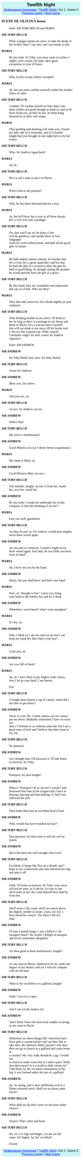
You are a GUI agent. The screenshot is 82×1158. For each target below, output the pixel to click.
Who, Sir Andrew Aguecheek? (27, 152)
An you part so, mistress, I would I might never (37, 547)
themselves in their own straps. (27, 116)
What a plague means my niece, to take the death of (40, 41)
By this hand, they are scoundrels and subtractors (38, 285)
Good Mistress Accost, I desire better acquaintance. (40, 447)
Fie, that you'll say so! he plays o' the (31, 232)
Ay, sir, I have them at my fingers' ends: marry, (37, 677)
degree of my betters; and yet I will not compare (38, 967)
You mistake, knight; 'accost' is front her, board (37, 486)
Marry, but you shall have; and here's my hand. (37, 580)
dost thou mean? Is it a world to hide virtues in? (38, 1065)
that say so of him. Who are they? (29, 289)
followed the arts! (19, 798)
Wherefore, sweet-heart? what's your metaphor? (38, 609)
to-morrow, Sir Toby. (21, 762)
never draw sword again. (24, 535)
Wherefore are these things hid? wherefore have (38, 1038)
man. (12, 918)
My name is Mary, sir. (22, 460)
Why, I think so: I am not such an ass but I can (37, 635)
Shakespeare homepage (20, 9)
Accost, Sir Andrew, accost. (26, 409)
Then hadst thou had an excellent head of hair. (37, 810)
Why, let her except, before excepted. (31, 77)
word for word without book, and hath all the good (39, 242)
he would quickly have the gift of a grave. (34, 272)
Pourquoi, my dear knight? (25, 775)
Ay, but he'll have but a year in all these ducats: (37, 216)
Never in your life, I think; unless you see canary (38, 716)
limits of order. (18, 93)
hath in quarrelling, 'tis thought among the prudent (39, 269)
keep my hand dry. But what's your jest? (33, 638)
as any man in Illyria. (22, 1025)
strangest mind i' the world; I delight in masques (38, 934)
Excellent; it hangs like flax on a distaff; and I (36, 865)
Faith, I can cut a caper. (23, 996)
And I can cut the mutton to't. (26, 1009)
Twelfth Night (47, 9)
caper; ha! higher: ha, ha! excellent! (30, 1137)
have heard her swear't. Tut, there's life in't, (35, 915)
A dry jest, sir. (17, 651)
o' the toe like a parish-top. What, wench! (34, 331)
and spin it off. (18, 872)
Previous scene (32, 13)
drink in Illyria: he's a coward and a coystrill (36, 324)
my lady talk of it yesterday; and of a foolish (36, 132)
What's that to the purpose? (25, 190)
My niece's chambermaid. (24, 434)
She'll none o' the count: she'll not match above (37, 908)
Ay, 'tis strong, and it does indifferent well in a (37, 1085)
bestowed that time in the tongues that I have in (37, 791)
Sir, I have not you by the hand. (28, 567)
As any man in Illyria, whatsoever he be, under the (39, 963)
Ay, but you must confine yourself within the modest (41, 89)
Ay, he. (13, 165)
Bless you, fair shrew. (22, 383)
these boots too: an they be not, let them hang (36, 112)
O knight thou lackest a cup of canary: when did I (39, 699)
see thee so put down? (22, 703)
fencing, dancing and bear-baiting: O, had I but (37, 794)
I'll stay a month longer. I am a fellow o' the (35, 931)
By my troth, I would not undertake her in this (37, 502)
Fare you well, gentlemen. (25, 518)
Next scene (52, 13)
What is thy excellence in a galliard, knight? (35, 983)
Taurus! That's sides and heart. (27, 1121)
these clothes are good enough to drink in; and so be (40, 109)
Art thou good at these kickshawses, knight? (35, 951)
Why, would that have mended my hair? (33, 823)
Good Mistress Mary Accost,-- (27, 473)
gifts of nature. (18, 246)
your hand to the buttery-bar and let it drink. (35, 596)
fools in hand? (17, 554)
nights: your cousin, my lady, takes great (33, 60)
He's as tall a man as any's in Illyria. (30, 177)
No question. (17, 745)
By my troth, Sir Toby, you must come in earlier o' (39, 57)
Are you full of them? (22, 664)
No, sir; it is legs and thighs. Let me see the (35, 1134)
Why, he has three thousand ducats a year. (34, 203)
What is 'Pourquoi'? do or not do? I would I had (38, 787)
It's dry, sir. (15, 622)
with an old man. (19, 970)
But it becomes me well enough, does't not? (35, 852)
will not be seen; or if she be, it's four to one (35, 888)
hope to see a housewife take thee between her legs (40, 869)
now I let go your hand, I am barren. (31, 680)
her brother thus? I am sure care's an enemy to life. (39, 44)
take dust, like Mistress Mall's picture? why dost (38, 1045)
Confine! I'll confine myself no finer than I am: (37, 106)
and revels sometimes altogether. (29, 938)
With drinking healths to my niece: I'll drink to (37, 318)
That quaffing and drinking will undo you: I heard (39, 129)
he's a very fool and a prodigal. (27, 219)
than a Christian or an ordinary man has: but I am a (40, 726)
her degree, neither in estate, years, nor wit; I (36, 911)
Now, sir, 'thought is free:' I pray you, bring (35, 593)
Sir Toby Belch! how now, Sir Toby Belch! (35, 357)
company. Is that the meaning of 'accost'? (34, 505)
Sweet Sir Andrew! (20, 370)
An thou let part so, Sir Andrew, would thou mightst (40, 531)
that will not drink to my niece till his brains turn (38, 328)
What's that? (16, 422)
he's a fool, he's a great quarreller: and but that (37, 262)
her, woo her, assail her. (23, 489)
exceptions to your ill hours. (26, 64)
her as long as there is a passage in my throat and (38, 321)
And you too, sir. (19, 396)
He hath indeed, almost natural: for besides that (37, 259)
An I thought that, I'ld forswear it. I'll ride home (38, 758)
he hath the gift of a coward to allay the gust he (37, 266)
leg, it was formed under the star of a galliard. (36, 1072)
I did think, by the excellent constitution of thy (37, 1069)
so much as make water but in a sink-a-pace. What (39, 1062)
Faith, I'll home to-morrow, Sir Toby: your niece (38, 885)
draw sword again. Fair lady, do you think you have (40, 551)
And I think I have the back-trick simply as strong (39, 1022)
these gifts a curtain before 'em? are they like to (37, 1041)
